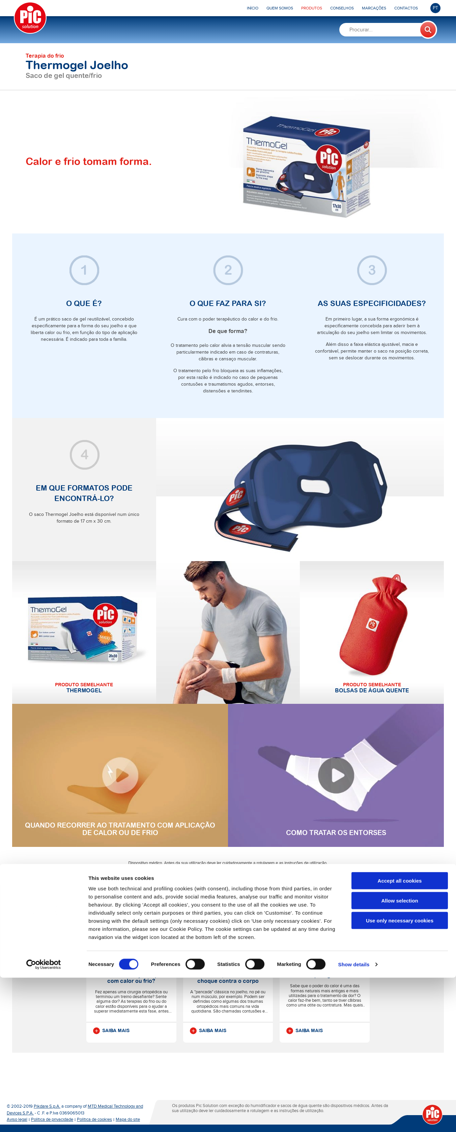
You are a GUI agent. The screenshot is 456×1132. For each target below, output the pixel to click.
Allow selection (399, 1055)
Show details (354, 1119)
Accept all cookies (400, 1035)
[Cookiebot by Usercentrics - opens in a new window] (43, 1119)
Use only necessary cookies (399, 1075)
